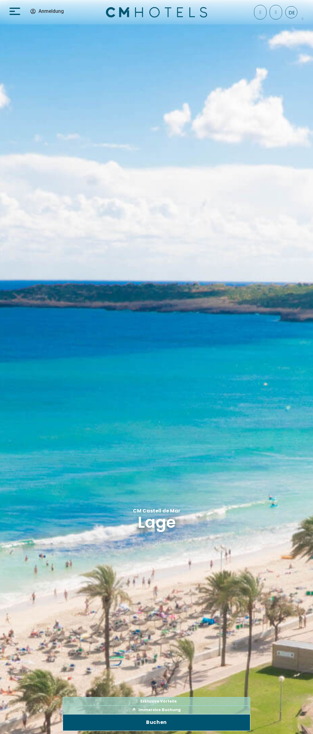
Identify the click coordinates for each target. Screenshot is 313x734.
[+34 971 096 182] (276, 12)
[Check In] (260, 12)
